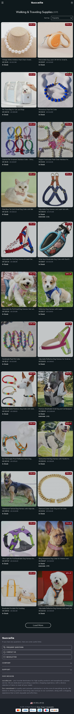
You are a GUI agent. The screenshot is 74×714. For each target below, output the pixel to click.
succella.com (6, 680)
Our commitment (8, 688)
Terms (38, 707)
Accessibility (50, 707)
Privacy (43, 707)
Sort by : (47, 18)
